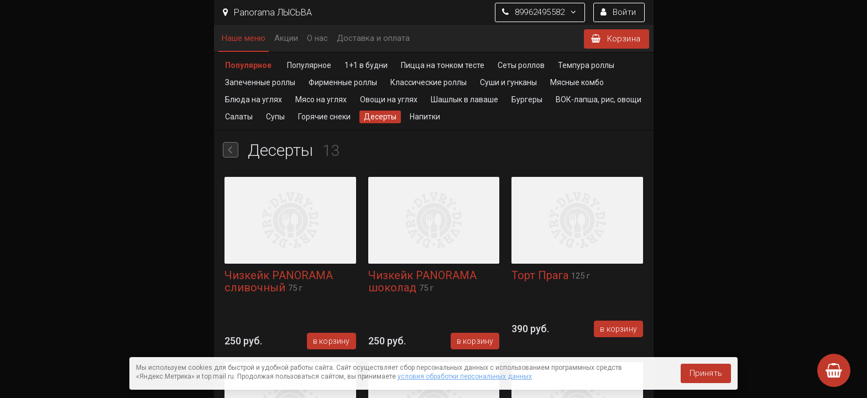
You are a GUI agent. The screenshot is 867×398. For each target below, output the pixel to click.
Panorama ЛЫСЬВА (267, 12)
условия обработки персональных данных (465, 376)
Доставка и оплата (373, 38)
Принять (706, 373)
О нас (317, 38)
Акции (286, 38)
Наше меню (243, 38)
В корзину (330, 341)
